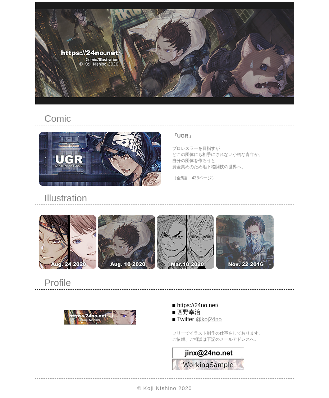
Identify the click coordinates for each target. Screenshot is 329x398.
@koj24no (208, 319)
